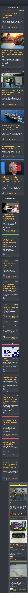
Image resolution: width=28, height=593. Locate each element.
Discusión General (6, 10)
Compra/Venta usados (17, 514)
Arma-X (9, 370)
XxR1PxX (8, 156)
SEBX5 (8, 27)
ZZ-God (16, 589)
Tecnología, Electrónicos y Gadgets (10, 231)
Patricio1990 (17, 558)
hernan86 (9, 316)
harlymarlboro (18, 513)
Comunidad (4, 109)
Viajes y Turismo (13, 66)
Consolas (14, 370)
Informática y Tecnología (5, 201)
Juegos (4, 345)
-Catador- (9, 337)
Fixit (7, 66)
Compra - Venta (13, 486)
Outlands (13, 156)
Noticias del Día (14, 27)
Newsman (9, 255)
